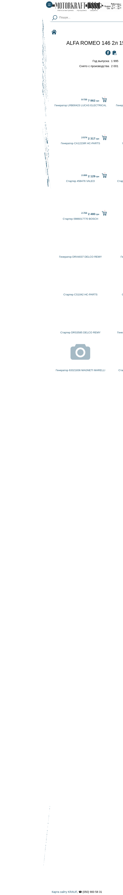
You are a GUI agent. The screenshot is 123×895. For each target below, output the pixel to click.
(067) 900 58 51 (107, 8)
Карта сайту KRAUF (14, 891)
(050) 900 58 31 (107, 3)
